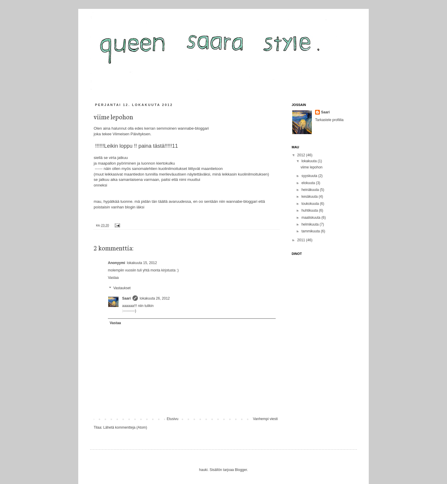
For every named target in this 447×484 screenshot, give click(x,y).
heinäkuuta (310, 190)
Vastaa (113, 278)
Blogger (241, 470)
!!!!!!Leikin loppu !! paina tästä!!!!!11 (136, 146)
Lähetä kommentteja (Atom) (125, 427)
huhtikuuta (310, 210)
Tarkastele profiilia (329, 120)
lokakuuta (309, 161)
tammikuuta (311, 231)
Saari (126, 298)
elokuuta (308, 183)
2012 (301, 155)
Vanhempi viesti (265, 419)
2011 (301, 240)
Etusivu (172, 419)
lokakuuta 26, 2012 (155, 298)
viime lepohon (312, 167)
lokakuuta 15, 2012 (142, 263)
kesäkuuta (310, 196)
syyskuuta (309, 176)
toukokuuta (310, 204)
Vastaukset (121, 288)
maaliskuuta (311, 218)
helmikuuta (310, 224)
